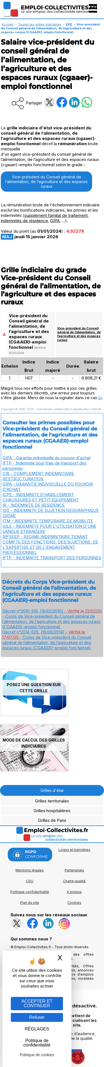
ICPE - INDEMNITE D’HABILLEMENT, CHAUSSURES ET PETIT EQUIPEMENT (40, 497)
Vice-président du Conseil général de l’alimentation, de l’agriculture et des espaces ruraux (46, 182)
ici (100, 397)
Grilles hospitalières (52, 810)
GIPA (55, 220)
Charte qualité (74, 881)
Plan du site (29, 903)
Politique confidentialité (29, 892)
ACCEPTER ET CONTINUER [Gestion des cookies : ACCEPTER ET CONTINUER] (36, 1003)
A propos (74, 892)
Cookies (74, 903)
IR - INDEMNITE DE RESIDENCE (33, 505)
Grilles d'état (52, 790)
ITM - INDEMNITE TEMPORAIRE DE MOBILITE (47, 521)
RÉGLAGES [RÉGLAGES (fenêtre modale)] (37, 1029)
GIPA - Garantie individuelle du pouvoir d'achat (46, 457)
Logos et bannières (74, 850)
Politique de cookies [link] (37, 1055)
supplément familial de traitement (56, 215)
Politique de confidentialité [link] (36, 1042)
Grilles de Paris (52, 820)
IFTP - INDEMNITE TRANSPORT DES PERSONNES (51, 557)
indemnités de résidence (24, 220)
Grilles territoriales (52, 801)
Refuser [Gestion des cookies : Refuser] (37, 1017)
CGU (29, 881)
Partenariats (74, 870)
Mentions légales (30, 870)
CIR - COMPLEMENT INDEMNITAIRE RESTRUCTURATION (38, 476)
